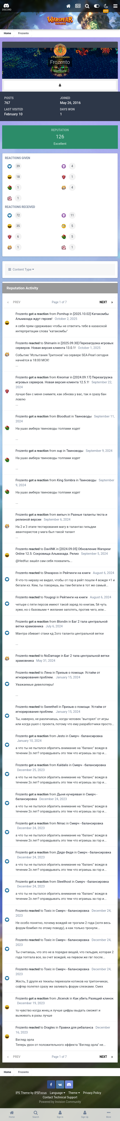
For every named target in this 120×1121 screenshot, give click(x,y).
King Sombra (66, 480)
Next (103, 302)
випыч (62, 515)
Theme (74, 1093)
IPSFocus (40, 1093)
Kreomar (63, 377)
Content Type (21, 269)
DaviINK (49, 549)
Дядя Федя (65, 852)
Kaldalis (62, 765)
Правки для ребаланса (76, 1027)
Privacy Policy (92, 1093)
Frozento (22, 314)
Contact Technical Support (60, 1097)
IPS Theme (23, 1093)
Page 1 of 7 (60, 302)
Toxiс (48, 911)
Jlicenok (63, 998)
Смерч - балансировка (86, 736)
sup (59, 451)
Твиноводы (83, 416)
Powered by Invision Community (60, 1101)
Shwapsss (51, 573)
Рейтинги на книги (76, 573)
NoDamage (52, 656)
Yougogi (50, 597)
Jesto (61, 736)
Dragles (49, 1027)
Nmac (61, 823)
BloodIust (64, 416)
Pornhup (63, 314)
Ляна (48, 673)
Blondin (62, 621)
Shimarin (50, 343)
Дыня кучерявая (69, 794)
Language (57, 1093)
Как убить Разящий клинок (93, 998)
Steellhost (64, 882)
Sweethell (51, 707)
